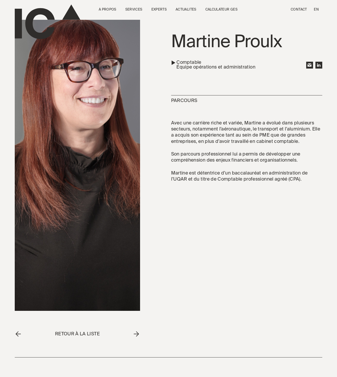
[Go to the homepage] (47, 21)
